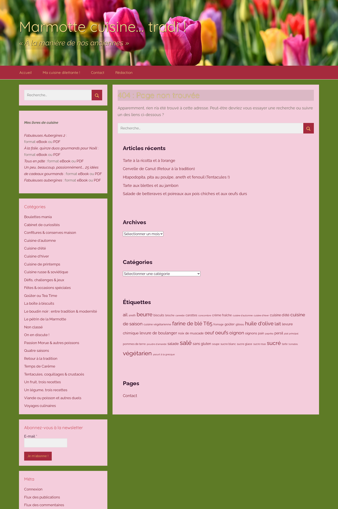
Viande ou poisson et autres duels (52, 398)
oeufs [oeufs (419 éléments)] (221, 332)
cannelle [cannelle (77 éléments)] (180, 315)
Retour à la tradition (40, 358)
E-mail (30, 436)
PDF (56, 142)
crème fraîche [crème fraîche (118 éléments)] (222, 315)
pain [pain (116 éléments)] (261, 333)
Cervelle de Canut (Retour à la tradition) (159, 168)
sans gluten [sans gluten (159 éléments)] (202, 344)
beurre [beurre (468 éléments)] (144, 314)
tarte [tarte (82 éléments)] (285, 344)
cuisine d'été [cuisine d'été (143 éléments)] (279, 315)
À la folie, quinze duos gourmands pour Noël (60, 148)
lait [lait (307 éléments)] (278, 323)
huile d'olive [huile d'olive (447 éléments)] (259, 324)
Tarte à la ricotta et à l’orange (149, 160)
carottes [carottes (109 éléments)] (191, 315)
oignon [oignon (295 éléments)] (236, 332)
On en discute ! (36, 335)
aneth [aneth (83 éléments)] (132, 315)
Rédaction (124, 72)
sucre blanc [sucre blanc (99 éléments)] (228, 344)
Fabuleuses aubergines (43, 180)
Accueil (25, 72)
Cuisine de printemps (42, 264)
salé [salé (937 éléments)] (186, 342)
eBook (41, 142)
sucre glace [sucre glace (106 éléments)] (244, 344)
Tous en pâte (34, 161)
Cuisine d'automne (40, 240)
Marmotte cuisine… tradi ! (102, 26)
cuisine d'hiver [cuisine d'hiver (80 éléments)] (261, 315)
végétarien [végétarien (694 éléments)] (137, 353)
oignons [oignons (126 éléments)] (251, 333)
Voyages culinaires (40, 405)
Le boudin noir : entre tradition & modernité (60, 311)
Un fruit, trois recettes (42, 382)
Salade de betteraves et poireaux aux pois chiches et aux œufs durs (185, 193)
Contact (97, 72)
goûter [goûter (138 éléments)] (230, 324)
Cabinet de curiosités (42, 225)
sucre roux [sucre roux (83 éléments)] (259, 344)
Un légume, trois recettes (45, 390)
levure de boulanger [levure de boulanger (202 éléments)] (158, 333)
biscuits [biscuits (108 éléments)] (158, 315)
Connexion (33, 489)
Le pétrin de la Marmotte (45, 319)
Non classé (33, 327)
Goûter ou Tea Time (40, 295)
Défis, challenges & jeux (44, 280)
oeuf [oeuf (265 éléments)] (209, 332)
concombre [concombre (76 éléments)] (204, 315)
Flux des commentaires (44, 505)
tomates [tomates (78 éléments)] (293, 344)
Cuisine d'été (35, 248)
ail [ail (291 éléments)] (125, 314)
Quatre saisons (36, 350)
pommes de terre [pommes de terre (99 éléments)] (134, 344)
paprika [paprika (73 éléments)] (269, 333)
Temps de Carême (39, 366)
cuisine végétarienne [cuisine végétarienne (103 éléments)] (157, 324)
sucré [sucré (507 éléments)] (274, 343)
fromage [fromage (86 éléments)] (218, 324)
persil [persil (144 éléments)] (278, 333)
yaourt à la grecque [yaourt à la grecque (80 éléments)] (164, 354)
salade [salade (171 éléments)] (173, 343)
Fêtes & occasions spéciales (47, 288)
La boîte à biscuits (39, 303)
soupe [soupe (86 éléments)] (215, 344)
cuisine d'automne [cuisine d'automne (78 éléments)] (243, 315)
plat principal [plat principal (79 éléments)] (291, 333)
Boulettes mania (38, 217)
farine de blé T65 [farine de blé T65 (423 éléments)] (192, 324)
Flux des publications (42, 497)
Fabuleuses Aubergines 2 (44, 135)
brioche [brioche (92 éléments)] (169, 315)
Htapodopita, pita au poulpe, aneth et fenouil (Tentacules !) (176, 177)
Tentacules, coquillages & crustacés (54, 374)
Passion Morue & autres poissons (51, 343)
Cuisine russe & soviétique (46, 272)
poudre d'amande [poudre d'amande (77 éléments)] (156, 344)
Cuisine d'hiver (36, 256)
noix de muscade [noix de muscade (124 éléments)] (191, 333)
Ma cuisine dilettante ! (61, 72)
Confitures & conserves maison (50, 232)
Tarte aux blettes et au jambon (151, 185)
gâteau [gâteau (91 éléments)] (240, 324)
